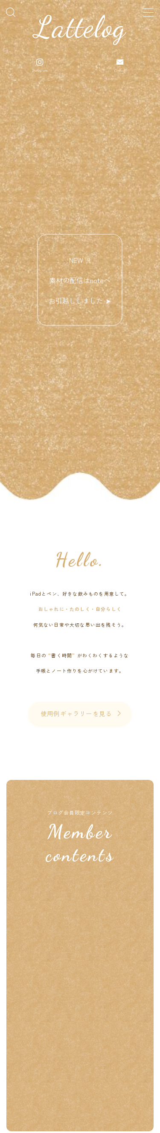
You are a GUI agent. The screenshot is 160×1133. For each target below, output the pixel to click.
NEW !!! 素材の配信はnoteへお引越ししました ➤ (80, 279)
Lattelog (80, 27)
